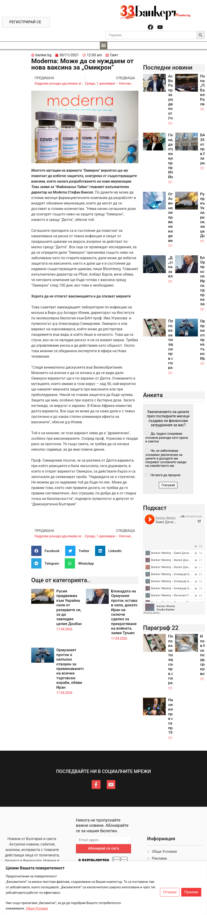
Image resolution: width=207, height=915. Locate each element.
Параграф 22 (161, 627)
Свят (114, 55)
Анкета (153, 395)
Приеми (191, 892)
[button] (103, 45)
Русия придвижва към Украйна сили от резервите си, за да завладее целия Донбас (69, 607)
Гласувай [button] (168, 485)
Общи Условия (37, 908)
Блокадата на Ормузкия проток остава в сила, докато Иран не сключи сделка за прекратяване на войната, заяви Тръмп (124, 612)
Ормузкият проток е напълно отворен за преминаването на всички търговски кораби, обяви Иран (70, 668)
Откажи (169, 892)
